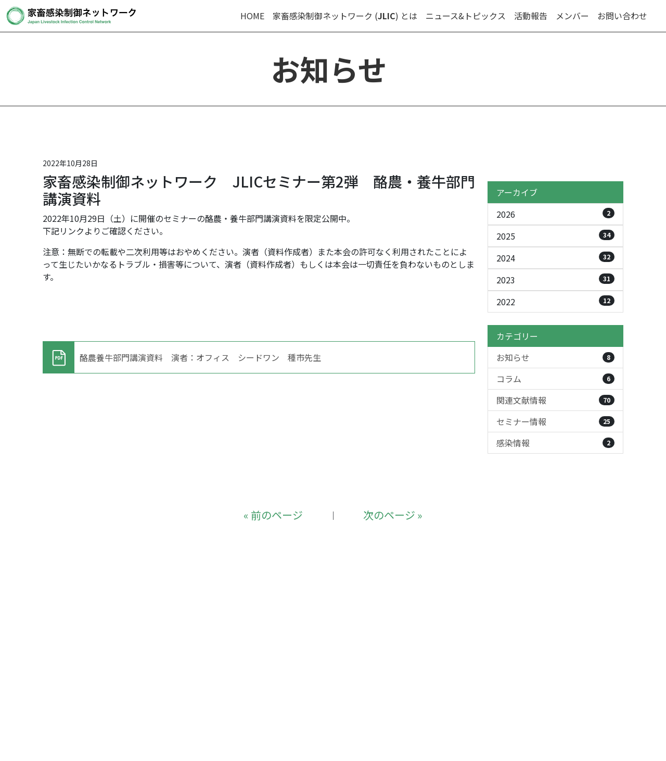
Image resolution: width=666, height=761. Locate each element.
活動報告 (530, 15)
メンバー (572, 15)
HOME (252, 15)
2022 (555, 301)
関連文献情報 (555, 400)
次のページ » (392, 514)
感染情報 (555, 442)
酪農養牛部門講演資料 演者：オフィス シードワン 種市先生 (200, 357)
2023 (555, 279)
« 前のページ (273, 514)
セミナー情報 (555, 421)
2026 (555, 214)
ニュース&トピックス (466, 15)
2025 (555, 236)
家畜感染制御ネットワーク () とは (345, 15)
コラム (555, 378)
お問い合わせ (622, 15)
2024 (555, 258)
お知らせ (555, 357)
